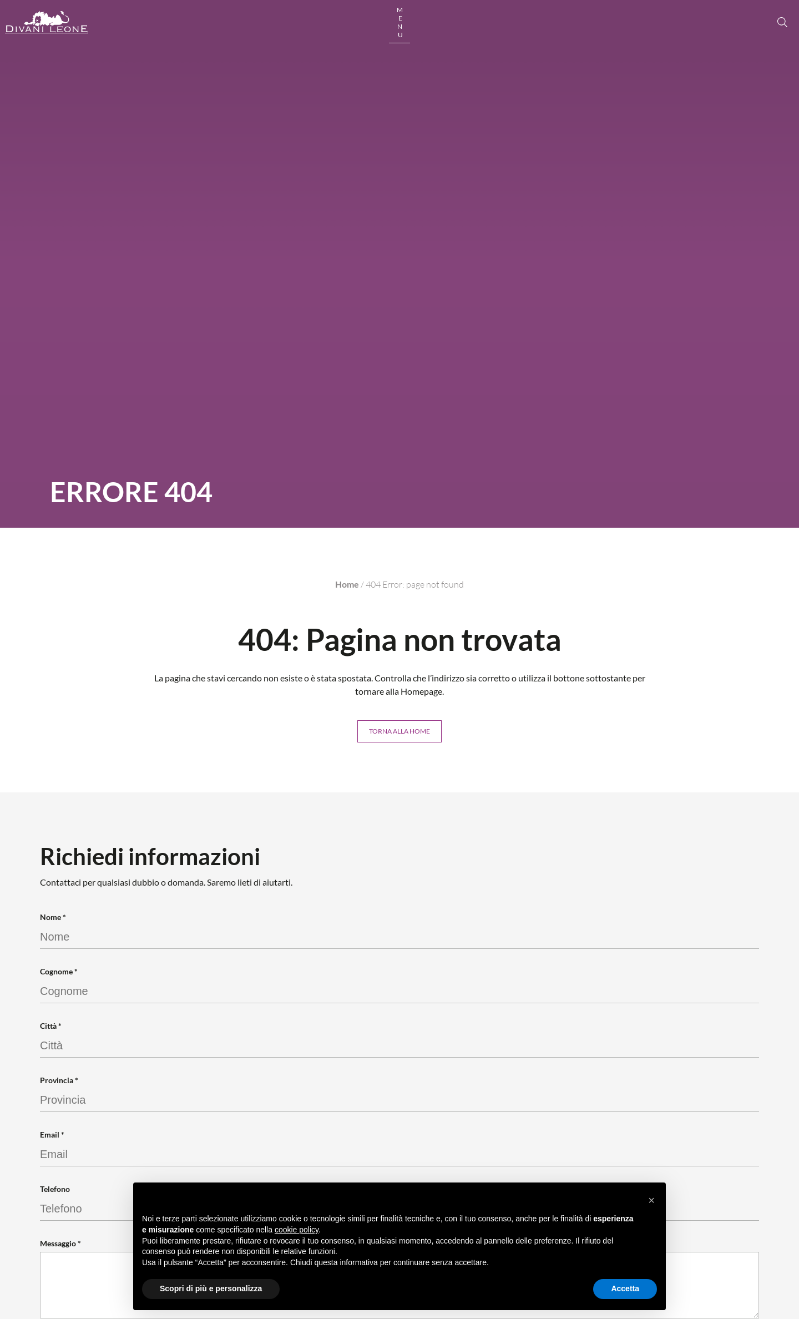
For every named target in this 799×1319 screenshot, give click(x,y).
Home (347, 584)
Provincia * (59, 1081)
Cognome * (59, 973)
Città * (51, 1027)
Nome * (53, 918)
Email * (52, 1136)
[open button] (737, 32)
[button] (651, 1200)
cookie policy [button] (296, 1229)
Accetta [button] (625, 1288)
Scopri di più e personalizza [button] (211, 1288)
